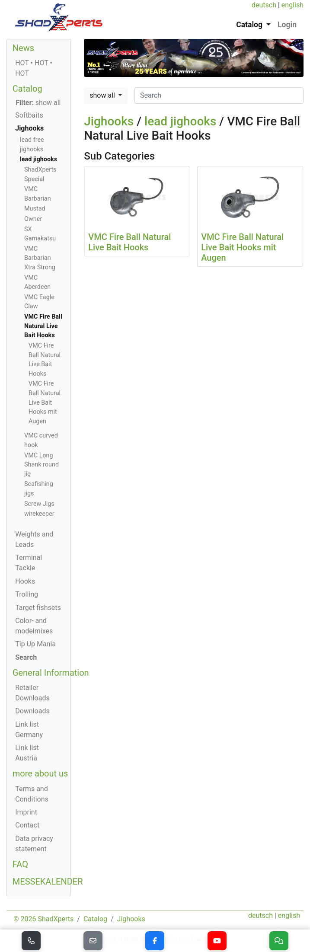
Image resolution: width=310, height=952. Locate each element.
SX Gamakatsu (40, 234)
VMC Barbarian (37, 193)
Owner (33, 219)
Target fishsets (38, 608)
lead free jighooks (32, 144)
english (292, 5)
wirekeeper (39, 514)
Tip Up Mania (35, 644)
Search (26, 657)
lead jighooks (180, 121)
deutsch (264, 5)
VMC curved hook (41, 440)
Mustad (34, 208)
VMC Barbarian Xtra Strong (39, 258)
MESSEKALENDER (48, 881)
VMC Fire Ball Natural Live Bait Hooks (43, 326)
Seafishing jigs (38, 488)
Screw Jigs (39, 504)
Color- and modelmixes (34, 626)
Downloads (32, 711)
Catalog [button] (250, 24)
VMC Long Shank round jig (41, 465)
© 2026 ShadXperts (43, 919)
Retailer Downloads (32, 693)
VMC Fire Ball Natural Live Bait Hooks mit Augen (45, 402)
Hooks (25, 581)
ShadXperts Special (40, 174)
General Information (51, 673)
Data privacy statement (34, 843)
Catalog (27, 88)
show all (103, 95)
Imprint (26, 812)
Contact (27, 825)
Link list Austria (27, 753)
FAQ (20, 864)
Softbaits (29, 115)
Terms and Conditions (31, 794)
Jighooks (109, 121)
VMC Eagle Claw (39, 302)
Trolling (26, 594)
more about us (40, 773)
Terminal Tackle (28, 562)
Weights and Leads (34, 539)
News (23, 48)
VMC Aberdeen (37, 282)
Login (287, 24)
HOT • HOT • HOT (33, 68)
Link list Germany (29, 729)
